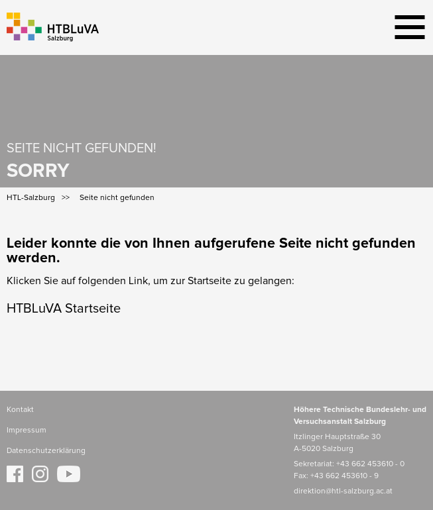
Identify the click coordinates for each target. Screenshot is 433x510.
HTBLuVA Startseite (64, 308)
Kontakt (20, 410)
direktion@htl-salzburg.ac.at (343, 491)
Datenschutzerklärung (46, 451)
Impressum (26, 430)
